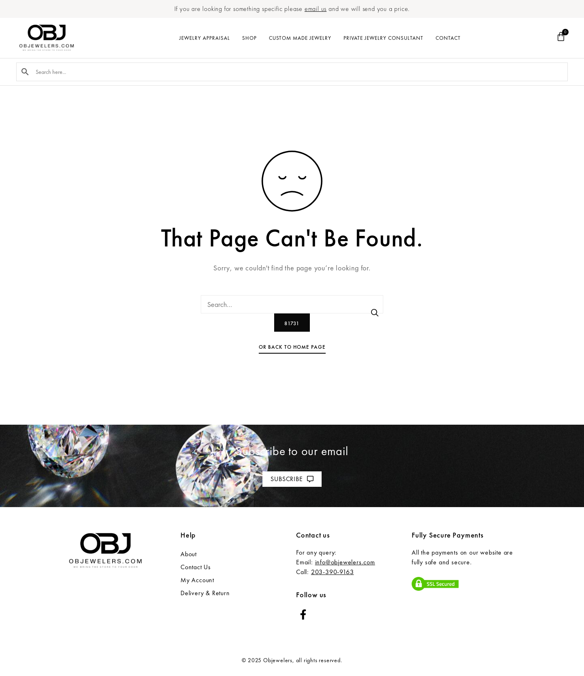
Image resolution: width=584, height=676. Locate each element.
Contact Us (195, 567)
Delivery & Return (205, 593)
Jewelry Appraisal (204, 38)
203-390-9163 (332, 572)
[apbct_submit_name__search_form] (292, 322)
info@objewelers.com (345, 562)
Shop (249, 38)
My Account (197, 580)
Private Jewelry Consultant (383, 38)
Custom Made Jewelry (300, 38)
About (188, 554)
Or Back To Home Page (292, 346)
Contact (448, 38)
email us (315, 8)
